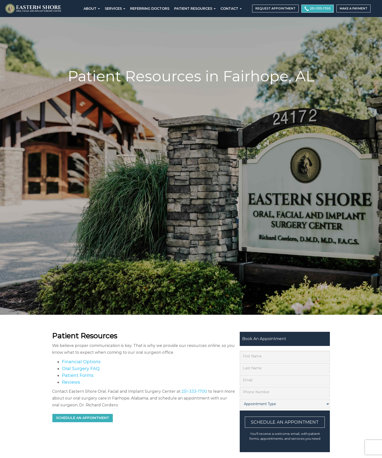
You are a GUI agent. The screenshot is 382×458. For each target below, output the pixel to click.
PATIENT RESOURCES (195, 8)
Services (115, 8)
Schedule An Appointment (285, 422)
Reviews (71, 382)
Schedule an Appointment (82, 418)
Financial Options (81, 361)
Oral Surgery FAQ (81, 368)
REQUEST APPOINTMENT (275, 8)
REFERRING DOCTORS (149, 8)
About (92, 8)
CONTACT (231, 8)
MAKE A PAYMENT (353, 8)
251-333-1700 (318, 8)
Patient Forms (78, 375)
